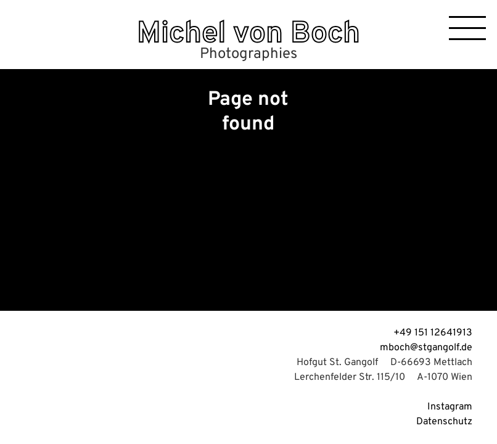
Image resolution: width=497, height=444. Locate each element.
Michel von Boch (248, 34)
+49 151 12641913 (432, 333)
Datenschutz (444, 422)
